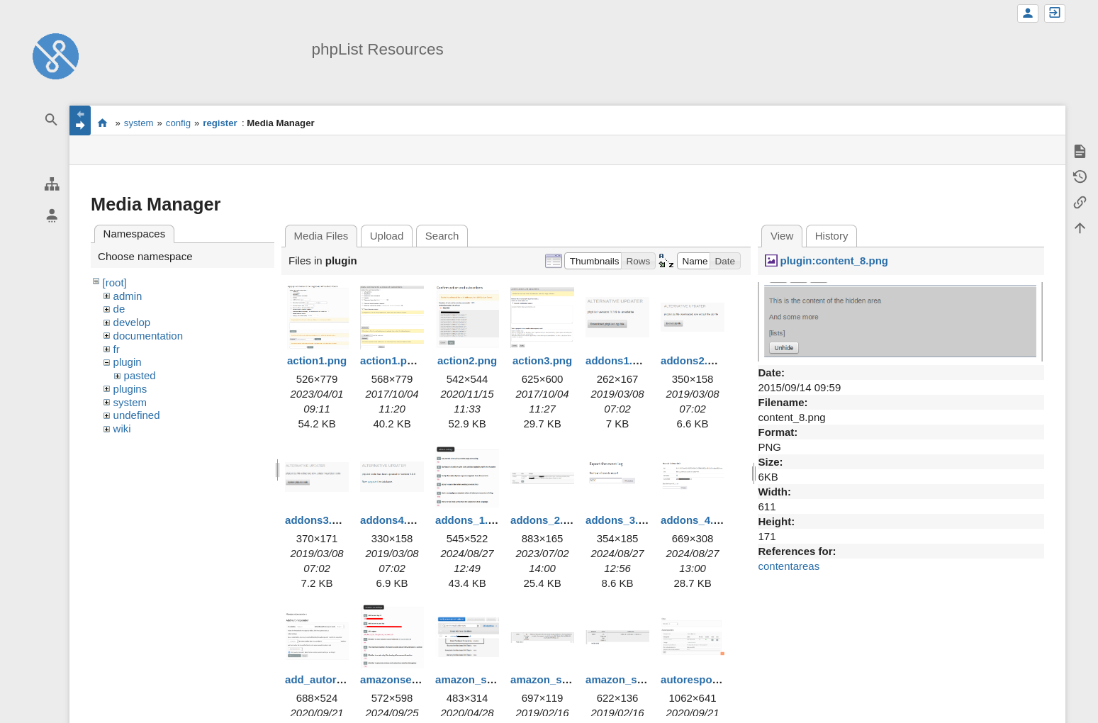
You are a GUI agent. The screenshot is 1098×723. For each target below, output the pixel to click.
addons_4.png (697, 520)
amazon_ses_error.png (568, 679)
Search (442, 236)
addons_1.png (471, 520)
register (220, 123)
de (119, 309)
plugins (130, 389)
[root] (115, 282)
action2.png (467, 360)
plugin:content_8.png (834, 260)
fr (116, 349)
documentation (148, 336)
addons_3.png (622, 520)
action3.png (542, 360)
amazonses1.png (403, 679)
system (139, 123)
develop (132, 322)
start (102, 122)
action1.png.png (401, 360)
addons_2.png (546, 520)
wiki (122, 428)
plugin (127, 362)
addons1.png (618, 360)
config (178, 123)
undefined (136, 415)
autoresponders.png (712, 679)
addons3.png (318, 520)
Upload (387, 236)
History (831, 236)
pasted (140, 375)
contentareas (788, 566)
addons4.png (393, 520)
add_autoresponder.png (345, 679)
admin (127, 296)
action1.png (317, 360)
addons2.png (694, 360)
